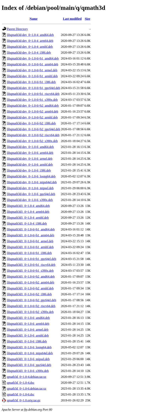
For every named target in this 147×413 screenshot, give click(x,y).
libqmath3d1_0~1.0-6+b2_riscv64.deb (31, 306)
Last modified (72, 18)
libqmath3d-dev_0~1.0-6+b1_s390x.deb (32, 99)
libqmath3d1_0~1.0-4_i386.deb (27, 223)
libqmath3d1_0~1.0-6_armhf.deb (28, 335)
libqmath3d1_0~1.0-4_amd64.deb (28, 205)
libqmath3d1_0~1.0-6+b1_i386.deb (29, 253)
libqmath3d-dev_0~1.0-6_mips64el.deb (32, 182)
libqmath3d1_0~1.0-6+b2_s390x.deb (30, 312)
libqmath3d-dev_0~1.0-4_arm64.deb (30, 40)
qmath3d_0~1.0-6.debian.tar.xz (26, 388)
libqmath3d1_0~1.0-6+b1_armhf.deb (30, 247)
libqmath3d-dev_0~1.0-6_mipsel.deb (30, 188)
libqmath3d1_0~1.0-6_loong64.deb (29, 347)
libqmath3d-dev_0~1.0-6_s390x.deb (30, 200)
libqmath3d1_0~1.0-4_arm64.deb (28, 211)
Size (87, 18)
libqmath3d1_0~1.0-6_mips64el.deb (30, 353)
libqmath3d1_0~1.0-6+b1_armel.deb (30, 241)
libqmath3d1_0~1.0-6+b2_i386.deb (29, 294)
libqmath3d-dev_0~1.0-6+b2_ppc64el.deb (33, 129)
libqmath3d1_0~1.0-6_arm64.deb (28, 323)
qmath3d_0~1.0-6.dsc (20, 394)
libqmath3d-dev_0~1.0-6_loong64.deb (31, 176)
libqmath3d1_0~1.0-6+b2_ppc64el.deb (31, 300)
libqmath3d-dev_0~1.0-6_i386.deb (29, 170)
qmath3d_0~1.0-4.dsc (20, 382)
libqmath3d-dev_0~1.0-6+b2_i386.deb (31, 123)
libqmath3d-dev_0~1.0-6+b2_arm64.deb (32, 111)
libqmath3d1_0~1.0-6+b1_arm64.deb (30, 235)
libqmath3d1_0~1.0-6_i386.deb (27, 341)
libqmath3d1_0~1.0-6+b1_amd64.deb (31, 229)
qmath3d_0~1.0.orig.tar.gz (23, 400)
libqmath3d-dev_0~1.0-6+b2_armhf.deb (32, 117)
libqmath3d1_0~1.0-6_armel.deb (27, 329)
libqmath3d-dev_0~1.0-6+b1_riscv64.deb (33, 93)
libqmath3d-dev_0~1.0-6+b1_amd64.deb (33, 58)
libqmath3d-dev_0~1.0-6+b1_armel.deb (32, 70)
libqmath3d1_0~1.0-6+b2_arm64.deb (30, 282)
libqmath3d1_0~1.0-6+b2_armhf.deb (30, 288)
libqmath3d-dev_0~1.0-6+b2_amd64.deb (33, 105)
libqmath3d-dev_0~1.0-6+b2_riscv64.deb (33, 135)
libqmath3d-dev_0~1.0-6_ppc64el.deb (31, 194)
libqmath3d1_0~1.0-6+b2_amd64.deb (31, 276)
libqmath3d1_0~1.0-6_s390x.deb (28, 371)
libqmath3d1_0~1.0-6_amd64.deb (28, 317)
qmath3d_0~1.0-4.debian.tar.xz (26, 376)
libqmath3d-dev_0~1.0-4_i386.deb (29, 52)
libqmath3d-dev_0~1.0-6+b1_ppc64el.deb (33, 88)
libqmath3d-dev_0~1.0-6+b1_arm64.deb (32, 64)
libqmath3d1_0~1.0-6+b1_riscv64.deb (31, 264)
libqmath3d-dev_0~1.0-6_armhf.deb (30, 164)
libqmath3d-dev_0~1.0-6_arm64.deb (30, 152)
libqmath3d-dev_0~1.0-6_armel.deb (29, 158)
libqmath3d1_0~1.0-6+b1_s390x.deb (30, 270)
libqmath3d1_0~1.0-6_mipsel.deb (28, 359)
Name (33, 18)
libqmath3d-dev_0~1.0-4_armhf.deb (30, 46)
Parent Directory (17, 29)
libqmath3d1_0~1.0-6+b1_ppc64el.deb (31, 259)
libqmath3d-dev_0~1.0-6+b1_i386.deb (31, 82)
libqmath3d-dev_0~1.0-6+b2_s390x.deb (32, 141)
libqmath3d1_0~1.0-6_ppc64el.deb (29, 365)
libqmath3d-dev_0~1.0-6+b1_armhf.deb (32, 76)
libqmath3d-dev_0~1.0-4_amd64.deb (30, 35)
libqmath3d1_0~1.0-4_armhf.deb (28, 217)
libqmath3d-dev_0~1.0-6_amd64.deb (30, 147)
